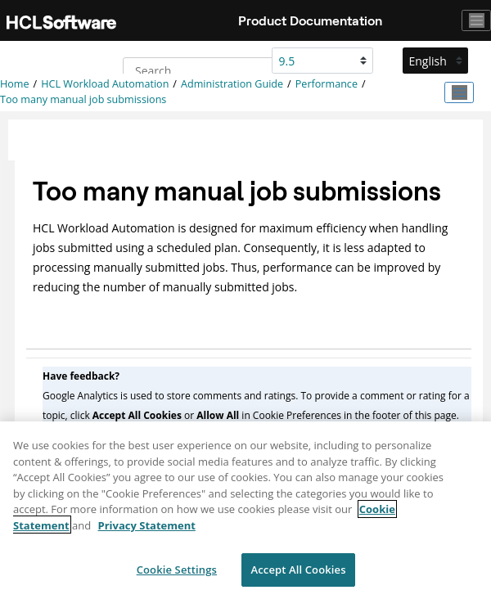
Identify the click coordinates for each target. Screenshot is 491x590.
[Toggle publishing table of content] (459, 92)
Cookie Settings (177, 572)
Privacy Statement (147, 528)
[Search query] (207, 70)
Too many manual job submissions (83, 99)
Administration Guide (232, 84)
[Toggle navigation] (476, 20)
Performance (326, 84)
